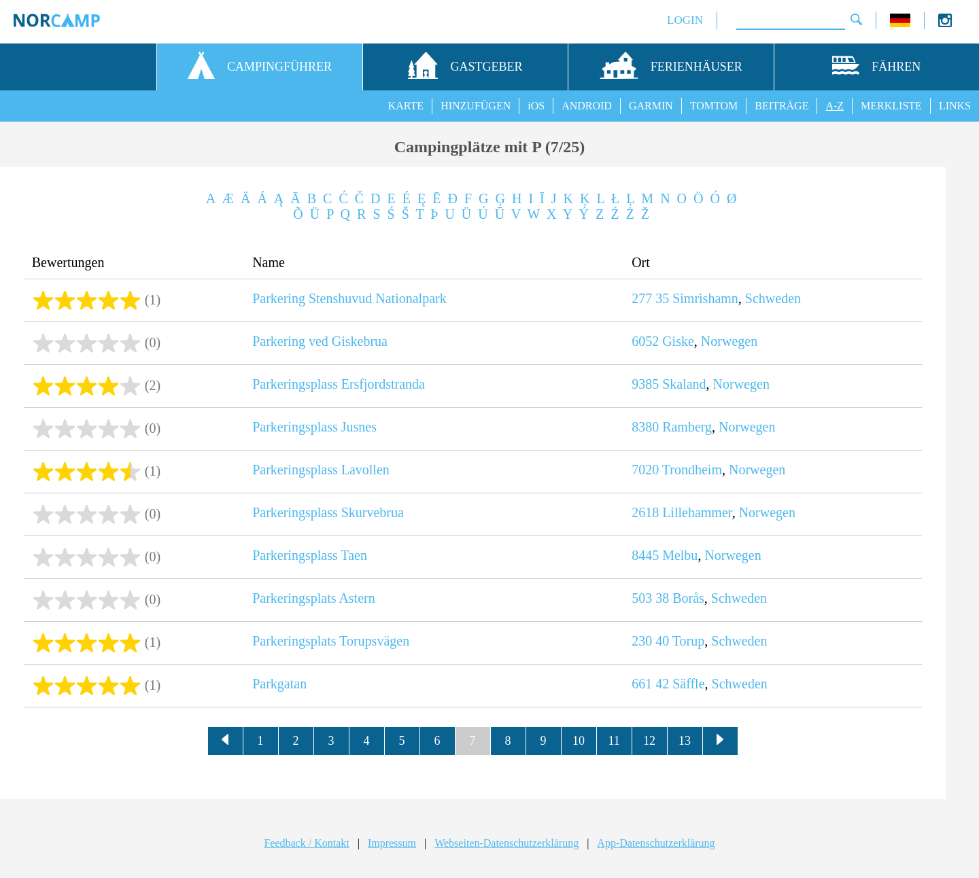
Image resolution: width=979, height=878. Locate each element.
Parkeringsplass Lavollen (321, 469)
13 (685, 741)
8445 (645, 555)
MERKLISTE (891, 105)
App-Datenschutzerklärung (656, 843)
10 (578, 741)
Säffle (688, 683)
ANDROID (587, 105)
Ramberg (687, 426)
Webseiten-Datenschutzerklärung (506, 843)
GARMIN (651, 105)
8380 (645, 426)
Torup (688, 640)
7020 (645, 469)
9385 (645, 383)
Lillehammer (697, 512)
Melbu (680, 555)
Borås (688, 598)
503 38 (650, 598)
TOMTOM (714, 105)
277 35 (650, 298)
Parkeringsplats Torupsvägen (330, 640)
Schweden (773, 298)
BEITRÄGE (781, 105)
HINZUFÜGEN (476, 105)
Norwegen (729, 341)
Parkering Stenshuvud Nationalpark (349, 298)
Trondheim (692, 469)
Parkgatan (279, 683)
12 (649, 741)
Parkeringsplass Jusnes (314, 426)
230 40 (650, 640)
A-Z (834, 105)
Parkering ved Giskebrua (320, 341)
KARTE (406, 105)
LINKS (955, 105)
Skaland (684, 383)
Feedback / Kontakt (306, 843)
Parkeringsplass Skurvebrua (328, 512)
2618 (645, 512)
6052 (645, 341)
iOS (536, 105)
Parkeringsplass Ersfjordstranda (338, 383)
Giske (678, 341)
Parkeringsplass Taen (309, 555)
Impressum (392, 843)
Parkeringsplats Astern (313, 598)
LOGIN (685, 20)
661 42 (650, 683)
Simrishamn (705, 298)
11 (613, 741)
